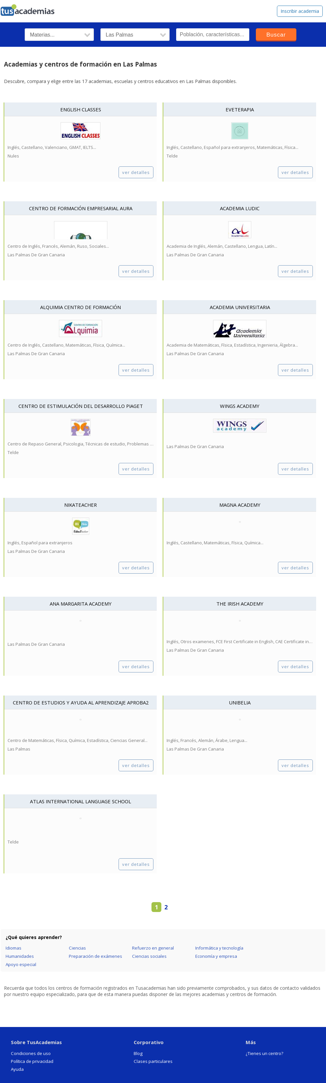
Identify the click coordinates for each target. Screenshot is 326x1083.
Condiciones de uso (31, 1053)
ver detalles (136, 172)
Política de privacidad (32, 1061)
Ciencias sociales (149, 956)
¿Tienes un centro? (264, 1053)
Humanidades (20, 956)
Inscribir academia (300, 11)
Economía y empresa (216, 956)
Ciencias (77, 948)
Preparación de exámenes (95, 956)
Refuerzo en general (153, 948)
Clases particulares (153, 1061)
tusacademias (31, 9)
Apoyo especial (21, 964)
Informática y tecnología (219, 948)
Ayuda (17, 1069)
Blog (138, 1053)
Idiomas (13, 948)
